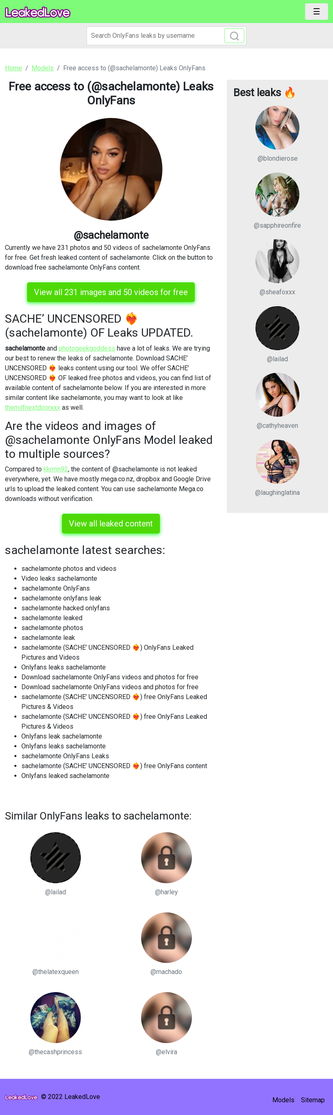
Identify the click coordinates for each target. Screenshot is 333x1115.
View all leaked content (111, 524)
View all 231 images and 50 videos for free (111, 292)
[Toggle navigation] (316, 11)
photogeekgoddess (87, 348)
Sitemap (313, 1100)
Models (283, 1100)
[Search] (166, 35)
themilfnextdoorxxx (32, 407)
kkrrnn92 (55, 469)
